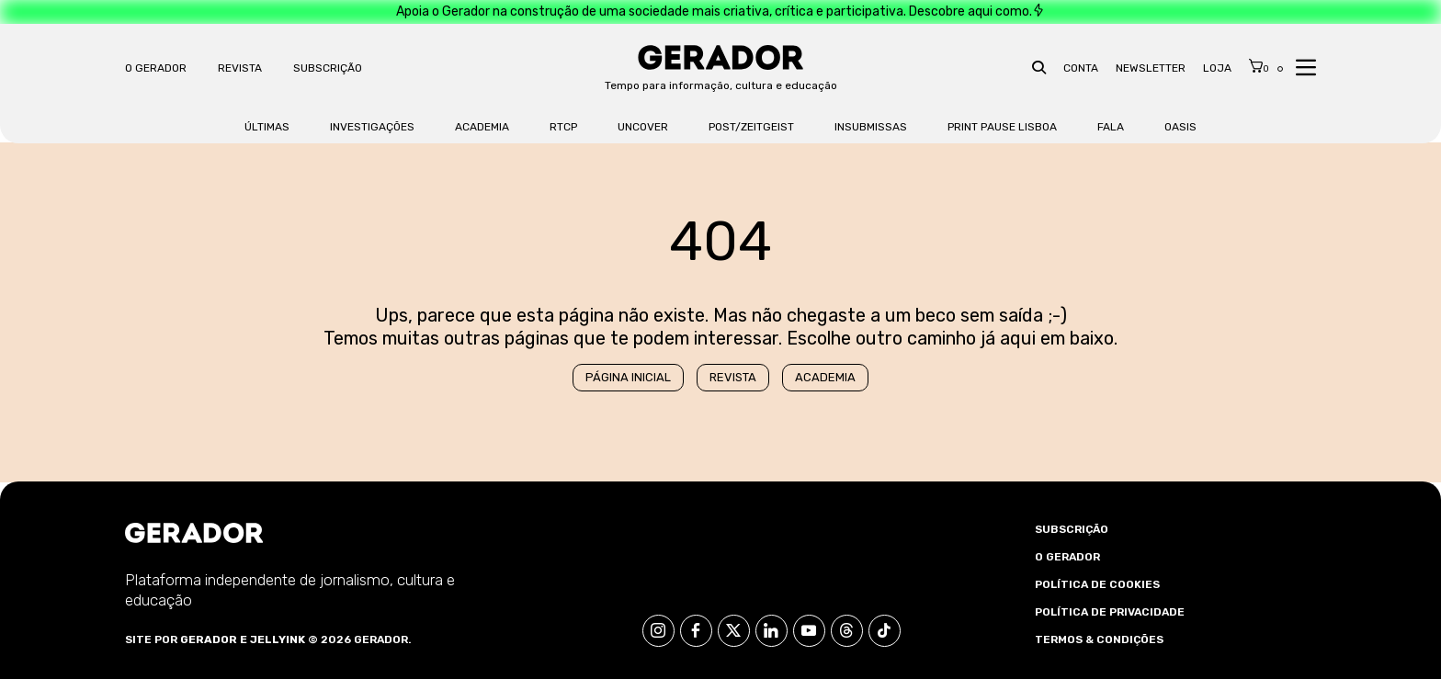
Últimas (266, 126)
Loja (1217, 68)
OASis (1180, 126)
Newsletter (1151, 68)
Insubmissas (870, 126)
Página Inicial (628, 377)
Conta (1080, 68)
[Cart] (1259, 66)
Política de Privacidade (1110, 611)
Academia (482, 126)
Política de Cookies (1097, 584)
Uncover (643, 126)
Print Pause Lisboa (1002, 126)
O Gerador (156, 68)
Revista (240, 68)
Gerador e (213, 639)
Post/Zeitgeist (751, 126)
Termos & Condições (1099, 639)
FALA (1110, 126)
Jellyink (277, 639)
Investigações (372, 126)
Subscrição (327, 68)
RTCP (563, 126)
